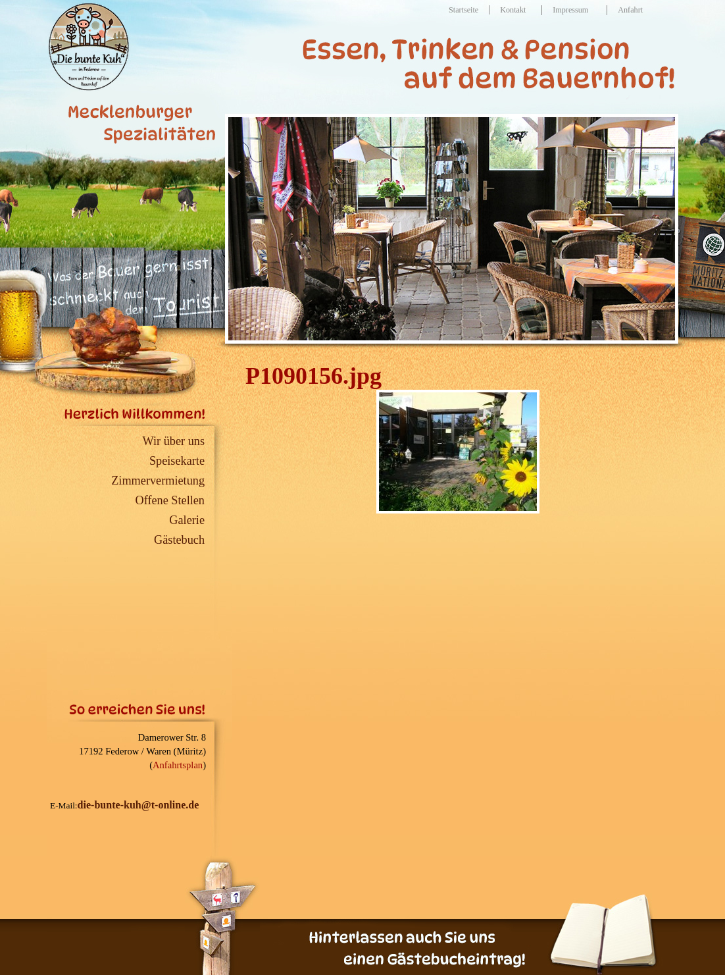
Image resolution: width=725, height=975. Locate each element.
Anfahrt (630, 9)
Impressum (570, 9)
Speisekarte (177, 460)
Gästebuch (179, 539)
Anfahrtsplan (178, 765)
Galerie (187, 520)
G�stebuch (595, 934)
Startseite (463, 9)
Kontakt (513, 9)
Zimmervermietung (158, 480)
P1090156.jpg (313, 376)
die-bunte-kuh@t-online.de (138, 804)
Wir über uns (174, 441)
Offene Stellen (170, 500)
